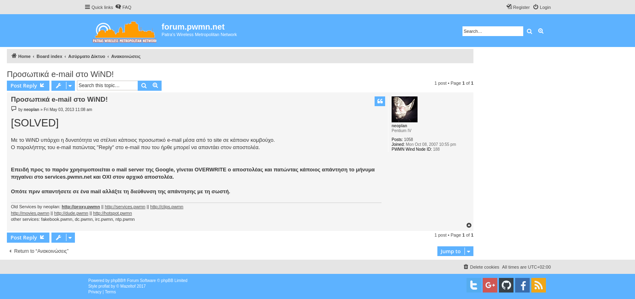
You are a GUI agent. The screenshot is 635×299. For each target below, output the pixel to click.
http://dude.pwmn (71, 213)
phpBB (117, 280)
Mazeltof (128, 286)
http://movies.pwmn (30, 213)
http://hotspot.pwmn (112, 213)
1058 (408, 139)
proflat (104, 286)
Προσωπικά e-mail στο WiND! (60, 74)
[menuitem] (123, 7)
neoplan (399, 126)
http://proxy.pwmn (81, 206)
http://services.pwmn (125, 206)
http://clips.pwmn (166, 206)
